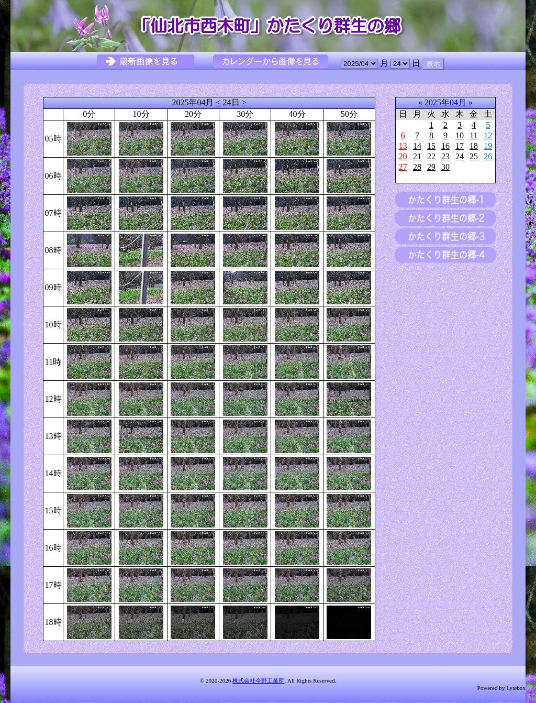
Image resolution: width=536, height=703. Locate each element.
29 (431, 166)
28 (417, 166)
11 (473, 135)
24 (459, 156)
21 (417, 156)
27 (403, 166)
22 (431, 156)
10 (459, 135)
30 (445, 166)
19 (488, 145)
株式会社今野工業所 (258, 680)
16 (445, 145)
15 (431, 145)
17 (459, 145)
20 (403, 156)
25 (474, 156)
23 (445, 156)
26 (488, 156)
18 (474, 145)
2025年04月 (445, 102)
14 (417, 145)
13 (403, 145)
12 (488, 135)
